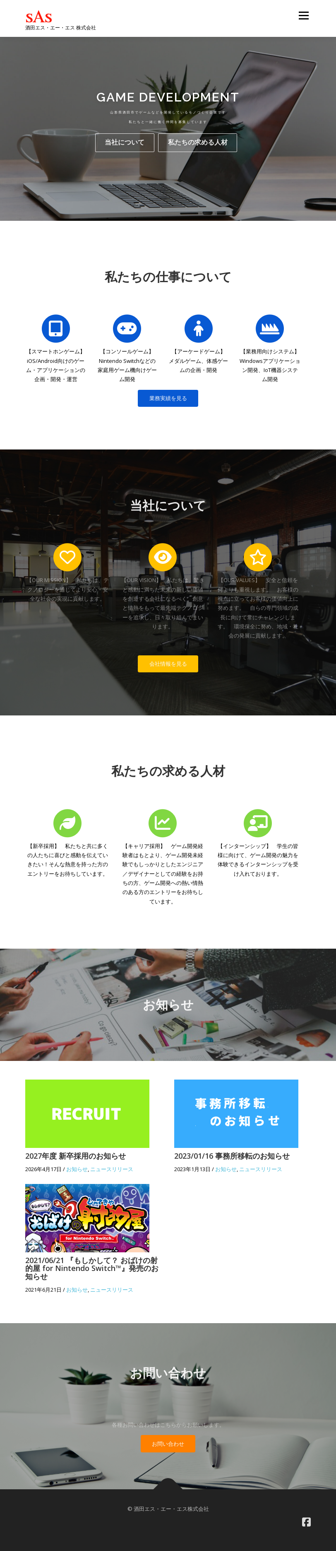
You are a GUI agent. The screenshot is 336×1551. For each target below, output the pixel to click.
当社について (124, 149)
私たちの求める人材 (198, 149)
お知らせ (77, 1169)
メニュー (303, 15)
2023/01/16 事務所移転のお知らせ (232, 1156)
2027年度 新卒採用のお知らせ (75, 1156)
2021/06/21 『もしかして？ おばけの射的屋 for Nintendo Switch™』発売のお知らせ (91, 1268)
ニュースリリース (111, 1169)
